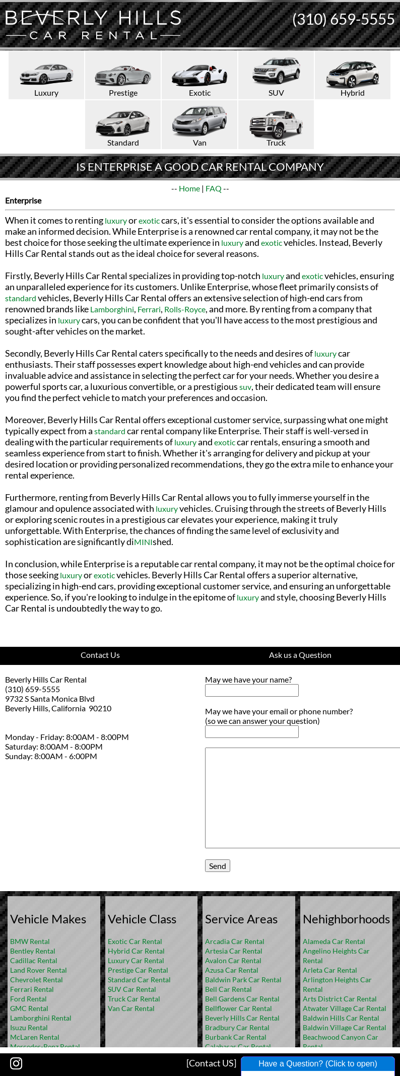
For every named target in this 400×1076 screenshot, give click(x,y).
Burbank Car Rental (235, 1037)
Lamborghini (112, 309)
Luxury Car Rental (136, 960)
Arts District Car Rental (340, 998)
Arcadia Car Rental (234, 941)
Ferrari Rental (32, 989)
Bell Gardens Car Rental (242, 998)
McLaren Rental (34, 1037)
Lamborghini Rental (41, 1018)
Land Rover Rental (38, 970)
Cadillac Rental (33, 960)
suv (245, 386)
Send (217, 865)
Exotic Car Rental (135, 941)
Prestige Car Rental (138, 970)
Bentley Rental (32, 951)
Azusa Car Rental (231, 970)
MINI (143, 542)
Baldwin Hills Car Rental (341, 1018)
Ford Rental (28, 998)
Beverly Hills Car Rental (242, 1018)
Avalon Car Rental (233, 960)
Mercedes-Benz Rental (45, 1046)
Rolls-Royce (185, 309)
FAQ (214, 188)
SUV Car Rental (132, 989)
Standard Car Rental (139, 979)
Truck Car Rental (134, 998)
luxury (116, 220)
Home (189, 188)
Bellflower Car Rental (238, 1008)
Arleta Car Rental (330, 970)
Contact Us (100, 654)
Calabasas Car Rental (238, 1046)
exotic (149, 220)
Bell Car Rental (228, 989)
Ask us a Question (300, 654)
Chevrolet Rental (36, 979)
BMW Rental (30, 941)
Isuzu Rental (29, 1027)
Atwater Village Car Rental (344, 1008)
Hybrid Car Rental (136, 951)
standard (20, 298)
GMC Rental (29, 1008)
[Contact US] (211, 1062)
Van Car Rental (131, 1008)
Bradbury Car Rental (237, 1027)
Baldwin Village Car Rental (344, 1027)
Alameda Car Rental (334, 941)
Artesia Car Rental (233, 951)
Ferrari (149, 309)
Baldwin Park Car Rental (243, 979)
